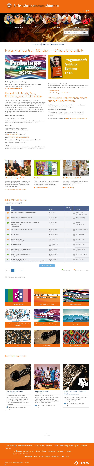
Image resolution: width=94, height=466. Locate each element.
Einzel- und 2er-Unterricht (21, 454)
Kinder (36, 446)
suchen (84, 32)
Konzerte (8, 448)
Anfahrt (32, 451)
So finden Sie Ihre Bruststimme (29, 250)
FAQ (14, 451)
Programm (67, 12)
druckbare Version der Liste (15, 277)
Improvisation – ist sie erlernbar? (21, 218)
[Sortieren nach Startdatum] (63, 209)
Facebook (28, 456)
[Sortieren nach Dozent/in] (87, 209)
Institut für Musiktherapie (24, 446)
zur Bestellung (54, 90)
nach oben (47, 434)
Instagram (46, 456)
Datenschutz (51, 451)
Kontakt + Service (85, 12)
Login (87, 10)
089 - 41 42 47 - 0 (14, 134)
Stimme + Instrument (60, 446)
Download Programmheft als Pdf (59, 93)
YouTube (37, 456)
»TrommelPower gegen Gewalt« (15, 178)
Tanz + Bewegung (81, 446)
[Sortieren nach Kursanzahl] (71, 209)
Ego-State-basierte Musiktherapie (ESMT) (23, 212)
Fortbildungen (10, 446)
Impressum (60, 451)
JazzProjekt (49, 446)
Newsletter (56, 456)
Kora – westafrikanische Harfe (29, 255)
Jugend (42, 446)
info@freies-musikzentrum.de (20, 137)
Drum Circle (14, 234)
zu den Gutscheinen (42, 187)
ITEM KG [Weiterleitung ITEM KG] (27, 462)
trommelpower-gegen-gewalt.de (16, 189)
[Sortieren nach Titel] (46, 209)
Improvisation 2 (16, 244)
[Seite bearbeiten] (6, 464)
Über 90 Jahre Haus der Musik (72, 178)
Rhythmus (71, 446)
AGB (44, 451)
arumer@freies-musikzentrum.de (77, 118)
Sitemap (68, 451)
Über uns (75, 12)
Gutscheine (37, 178)
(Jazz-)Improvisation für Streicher (21, 229)
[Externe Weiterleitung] (25, 67)
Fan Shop (65, 456)
